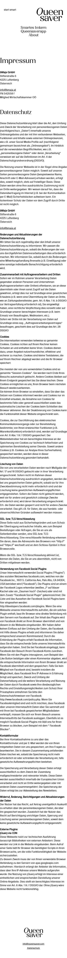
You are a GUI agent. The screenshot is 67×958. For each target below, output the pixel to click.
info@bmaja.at (8, 89)
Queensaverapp (33, 31)
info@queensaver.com (33, 943)
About (33, 35)
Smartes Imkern (33, 27)
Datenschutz (33, 948)
